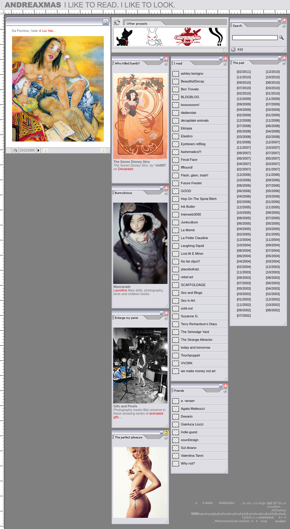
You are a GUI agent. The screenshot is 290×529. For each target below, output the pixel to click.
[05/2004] (273, 256)
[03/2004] (273, 261)
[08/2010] (273, 82)
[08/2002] (273, 310)
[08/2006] (244, 185)
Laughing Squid (192, 245)
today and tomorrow (195, 347)
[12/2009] (244, 99)
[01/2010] (273, 93)
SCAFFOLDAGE (193, 285)
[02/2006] (244, 202)
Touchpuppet (190, 355)
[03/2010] (273, 88)
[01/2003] (244, 299)
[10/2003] (273, 272)
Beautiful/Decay (192, 81)
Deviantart (125, 169)
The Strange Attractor (197, 339)
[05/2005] (273, 223)
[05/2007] (273, 158)
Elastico (187, 136)
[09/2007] (244, 153)
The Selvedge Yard (195, 332)
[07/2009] (273, 104)
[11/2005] (273, 207)
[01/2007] (273, 169)
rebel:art (187, 277)
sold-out (187, 308)
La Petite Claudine (194, 238)
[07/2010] (244, 88)
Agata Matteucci (193, 408)
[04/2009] (244, 109)
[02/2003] (273, 294)
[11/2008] (273, 120)
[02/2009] (244, 115)
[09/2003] (244, 277)
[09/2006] (273, 180)
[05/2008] (244, 131)
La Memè (188, 230)
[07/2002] (244, 315)
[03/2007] (273, 164)
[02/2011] (244, 71)
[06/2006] (244, 191)
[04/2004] (244, 261)
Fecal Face (189, 159)
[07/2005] (273, 218)
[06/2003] (273, 283)
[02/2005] (244, 234)
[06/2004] (244, 256)
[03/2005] (273, 229)
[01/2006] (273, 202)
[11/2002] (244, 305)
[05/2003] (244, 288)
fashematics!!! (191, 152)
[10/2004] (244, 245)
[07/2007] (273, 153)
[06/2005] (244, 223)
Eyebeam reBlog (193, 144)
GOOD (186, 191)
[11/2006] (273, 174)
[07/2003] (244, 283)
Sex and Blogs (191, 292)
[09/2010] (244, 82)
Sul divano (188, 448)
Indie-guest (189, 432)
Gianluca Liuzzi (192, 424)
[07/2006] (273, 185)
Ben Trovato (190, 89)
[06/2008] (273, 126)
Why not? (188, 463)
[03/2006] (273, 196)
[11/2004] (273, 239)
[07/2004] (273, 250)
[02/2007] (244, 169)
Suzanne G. (190, 316)
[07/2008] (244, 126)
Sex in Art (188, 300)
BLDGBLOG (190, 97)
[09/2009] (244, 104)
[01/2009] (273, 115)
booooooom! (190, 105)
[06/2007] (244, 158)
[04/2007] (244, 164)
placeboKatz (190, 269)
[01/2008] (244, 142)
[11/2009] (273, 99)
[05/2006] (273, 191)
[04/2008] (273, 131)
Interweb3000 (191, 214)
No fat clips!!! (190, 261)
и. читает (188, 401)
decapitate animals (195, 120)
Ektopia (186, 128)
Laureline (120, 290)
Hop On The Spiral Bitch (199, 199)
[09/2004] (273, 245)
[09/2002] (244, 310)
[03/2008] (244, 136)
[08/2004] (244, 250)
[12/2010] (273, 71)
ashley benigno (192, 73)
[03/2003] (244, 294)
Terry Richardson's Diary (199, 324)
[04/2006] (244, 196)
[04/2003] (273, 288)
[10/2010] (273, 77)
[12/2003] (273, 267)
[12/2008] (244, 120)
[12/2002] (273, 299)
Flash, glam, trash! (194, 175)
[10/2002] (273, 305)
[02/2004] (244, 267)
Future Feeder (191, 183)
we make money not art (198, 371)
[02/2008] (273, 136)
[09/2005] (273, 212)
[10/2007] (273, 147)
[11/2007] (244, 147)
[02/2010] (244, 93)
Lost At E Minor (192, 253)
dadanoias (188, 112)
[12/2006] (244, 174)
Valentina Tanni (192, 455)
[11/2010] (244, 77)
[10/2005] (244, 212)
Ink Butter (188, 206)
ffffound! (187, 167)
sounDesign (190, 440)
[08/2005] (244, 218)
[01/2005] (273, 234)
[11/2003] (244, 272)
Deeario (187, 416)
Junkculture (189, 222)
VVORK (187, 363)
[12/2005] (244, 207)
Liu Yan (47, 31)
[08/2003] (273, 277)
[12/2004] (244, 239)
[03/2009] (273, 109)
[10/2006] (244, 180)
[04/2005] (244, 229)
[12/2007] (273, 142)
